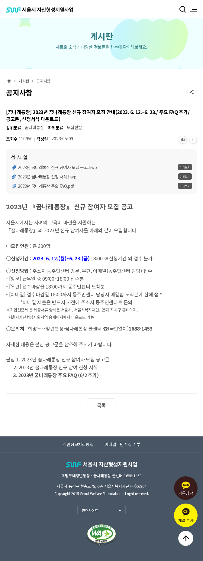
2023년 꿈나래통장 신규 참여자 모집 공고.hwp (57, 167)
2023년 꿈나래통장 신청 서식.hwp (47, 177)
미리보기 (185, 167)
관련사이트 (101, 510)
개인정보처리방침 (78, 444)
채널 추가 (186, 515)
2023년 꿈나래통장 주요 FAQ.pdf (46, 186)
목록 (101, 405)
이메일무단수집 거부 (122, 444)
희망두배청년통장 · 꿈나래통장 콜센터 (101, 475)
